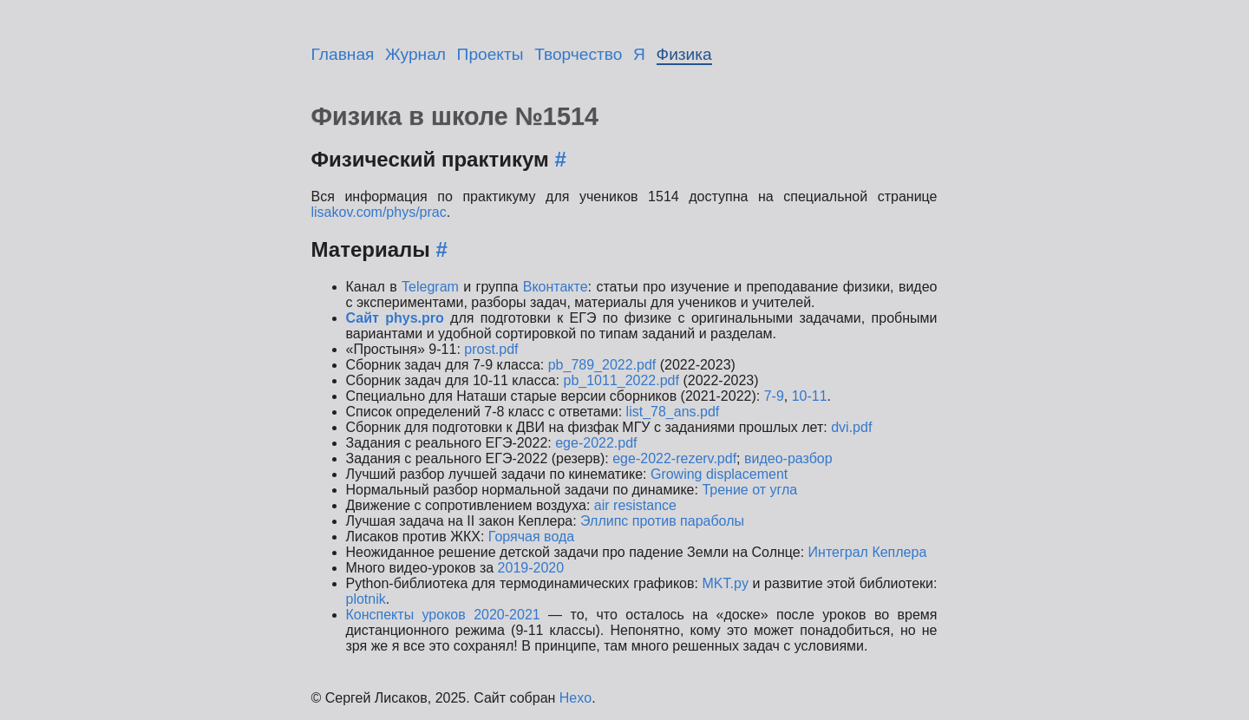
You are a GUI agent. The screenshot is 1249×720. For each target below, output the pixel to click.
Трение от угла (749, 489)
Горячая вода (531, 536)
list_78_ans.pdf (673, 411)
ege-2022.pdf (596, 442)
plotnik (366, 599)
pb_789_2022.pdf (602, 364)
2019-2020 (531, 567)
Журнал (415, 54)
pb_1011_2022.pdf (620, 380)
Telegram (430, 286)
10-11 (809, 396)
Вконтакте (555, 286)
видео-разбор (788, 458)
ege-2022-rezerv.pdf (674, 458)
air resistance (635, 505)
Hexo (575, 698)
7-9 (774, 396)
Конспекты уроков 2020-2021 (443, 614)
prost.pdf (491, 349)
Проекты (490, 54)
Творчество (578, 54)
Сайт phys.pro (395, 318)
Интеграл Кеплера (867, 552)
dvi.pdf (851, 427)
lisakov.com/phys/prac (379, 212)
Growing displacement (719, 474)
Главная (343, 54)
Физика (684, 54)
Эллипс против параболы (662, 521)
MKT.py (726, 583)
